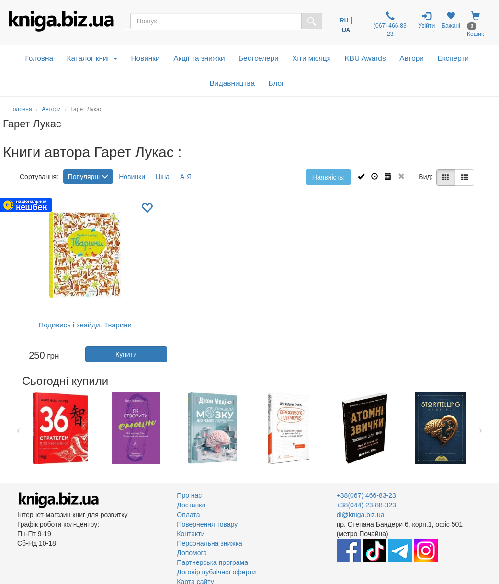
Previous (18, 428)
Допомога (192, 553)
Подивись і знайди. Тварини (85, 325)
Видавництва (232, 83)
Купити (126, 354)
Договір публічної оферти (216, 572)
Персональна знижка (209, 543)
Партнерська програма (212, 562)
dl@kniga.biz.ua (361, 514)
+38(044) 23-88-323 (366, 505)
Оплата (188, 514)
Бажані (451, 20)
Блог (276, 83)
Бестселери (258, 58)
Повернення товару (207, 524)
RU (344, 20)
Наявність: (328, 177)
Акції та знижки (199, 58)
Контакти (190, 534)
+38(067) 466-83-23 (366, 495)
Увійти (426, 20)
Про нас (189, 495)
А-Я (186, 176)
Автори (411, 58)
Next (481, 428)
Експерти (453, 58)
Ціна (163, 176)
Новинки (145, 58)
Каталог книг (92, 58)
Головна (39, 58)
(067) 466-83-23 (390, 24)
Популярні (88, 176)
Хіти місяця (311, 58)
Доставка (191, 505)
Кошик (475, 24)
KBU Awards (365, 58)
